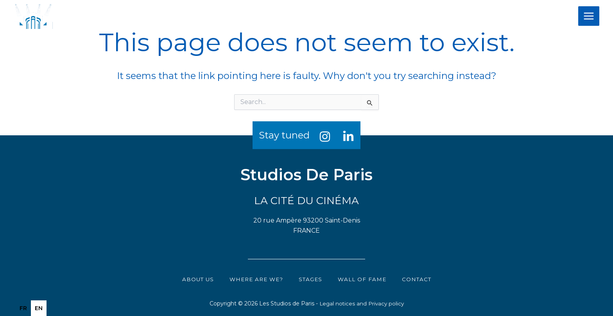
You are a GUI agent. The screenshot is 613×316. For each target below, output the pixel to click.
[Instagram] (325, 136)
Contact (420, 278)
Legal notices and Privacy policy (361, 303)
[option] (23, 308)
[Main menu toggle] (588, 16)
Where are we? (255, 278)
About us (194, 278)
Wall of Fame (364, 278)
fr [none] (23, 308)
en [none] (39, 308)
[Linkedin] (348, 136)
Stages (311, 278)
